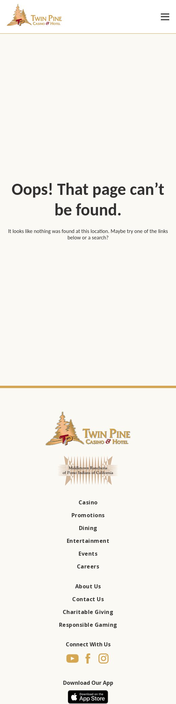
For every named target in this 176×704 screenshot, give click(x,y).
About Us (88, 586)
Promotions (88, 515)
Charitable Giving (88, 612)
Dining (88, 528)
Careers (88, 566)
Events (88, 553)
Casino (88, 502)
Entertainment (88, 541)
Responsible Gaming (88, 624)
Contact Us (88, 599)
